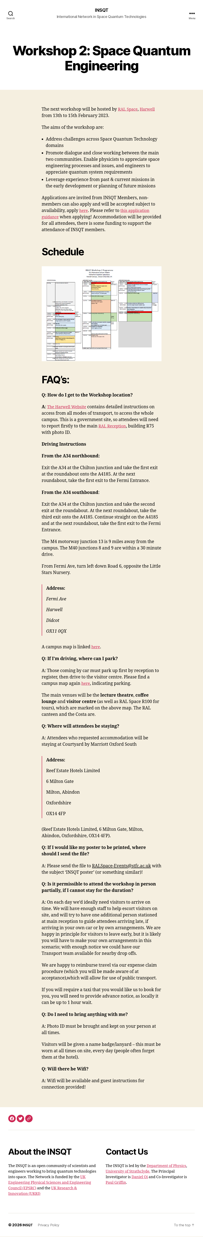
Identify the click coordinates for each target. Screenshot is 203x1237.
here (84, 211)
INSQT (101, 10)
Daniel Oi (140, 1177)
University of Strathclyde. (128, 1172)
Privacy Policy (50, 1225)
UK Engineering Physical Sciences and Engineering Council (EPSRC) (49, 1183)
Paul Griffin (116, 1183)
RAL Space (128, 109)
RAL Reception (114, 426)
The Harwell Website (68, 407)
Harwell (150, 109)
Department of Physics (166, 1166)
